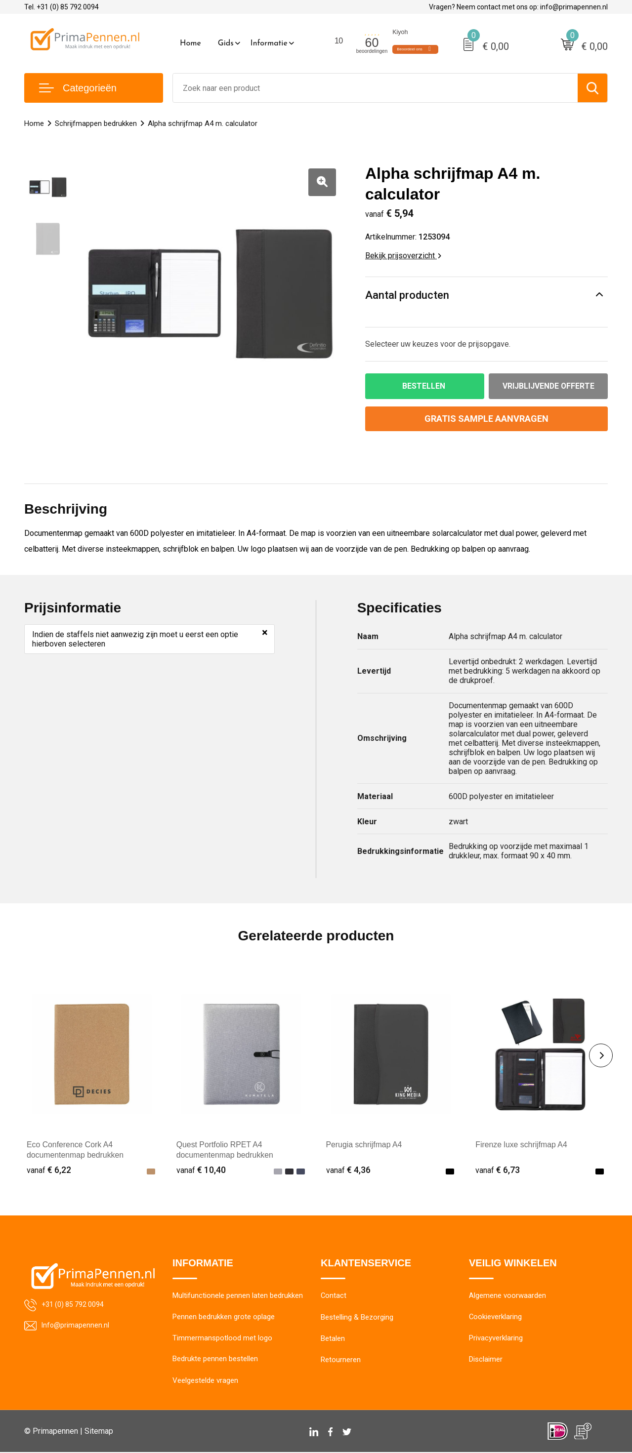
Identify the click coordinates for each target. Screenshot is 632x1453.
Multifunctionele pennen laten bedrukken (237, 1296)
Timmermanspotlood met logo (222, 1338)
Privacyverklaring (496, 1338)
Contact (334, 1296)
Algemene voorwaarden (507, 1296)
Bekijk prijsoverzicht (403, 255)
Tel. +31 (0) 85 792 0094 (61, 7)
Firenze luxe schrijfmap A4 (521, 1145)
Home (190, 43)
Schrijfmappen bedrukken (96, 123)
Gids (226, 43)
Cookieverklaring (495, 1317)
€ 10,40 (201, 1170)
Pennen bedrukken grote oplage (223, 1317)
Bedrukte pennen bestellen (215, 1360)
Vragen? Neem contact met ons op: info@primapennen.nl (518, 7)
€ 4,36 (348, 1170)
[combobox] (375, 88)
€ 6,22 (49, 1170)
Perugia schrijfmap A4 (364, 1145)
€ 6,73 (497, 1170)
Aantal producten (407, 295)
